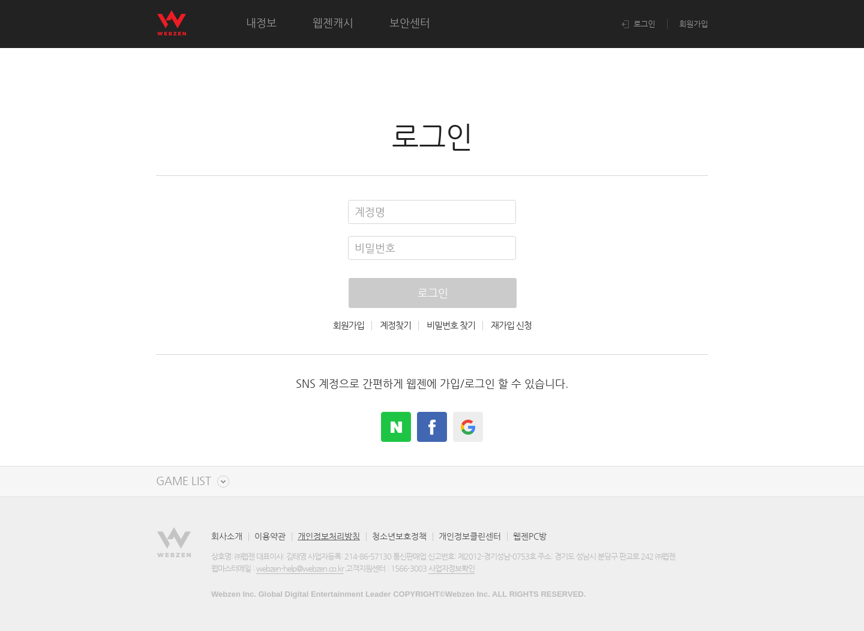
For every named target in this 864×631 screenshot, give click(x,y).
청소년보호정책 (399, 536)
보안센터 (409, 22)
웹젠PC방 (530, 536)
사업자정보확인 (451, 568)
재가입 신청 (511, 325)
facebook (432, 427)
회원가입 (693, 23)
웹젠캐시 (333, 22)
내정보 (261, 22)
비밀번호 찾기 (451, 325)
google (468, 427)
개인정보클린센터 (470, 536)
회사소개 (226, 536)
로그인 (638, 23)
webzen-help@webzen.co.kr (300, 568)
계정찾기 (395, 325)
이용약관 (270, 536)
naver (396, 427)
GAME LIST (183, 481)
